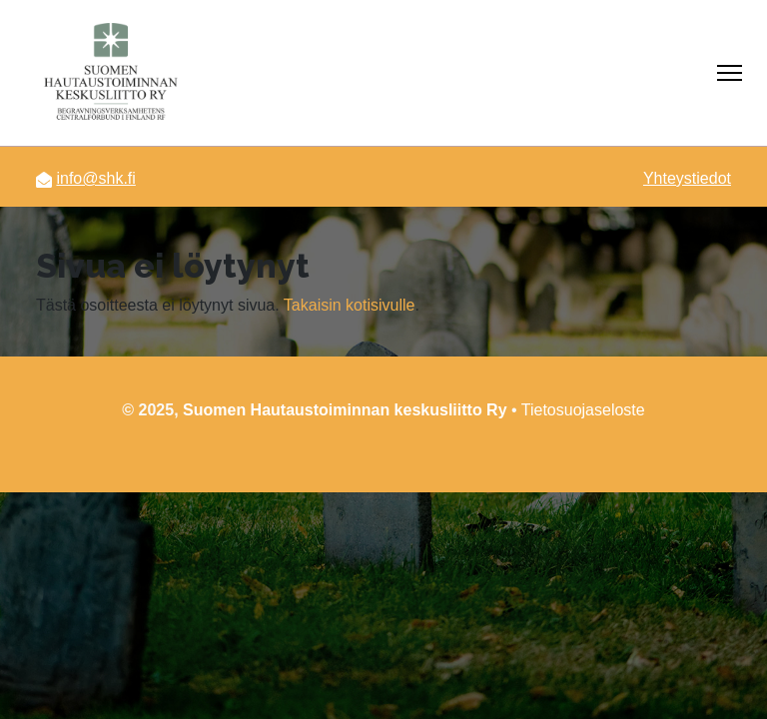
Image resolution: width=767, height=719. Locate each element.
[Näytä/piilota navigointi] (729, 73)
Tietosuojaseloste (583, 409)
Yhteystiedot (687, 178)
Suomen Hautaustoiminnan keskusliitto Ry (345, 409)
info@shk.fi (95, 178)
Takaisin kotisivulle (349, 305)
